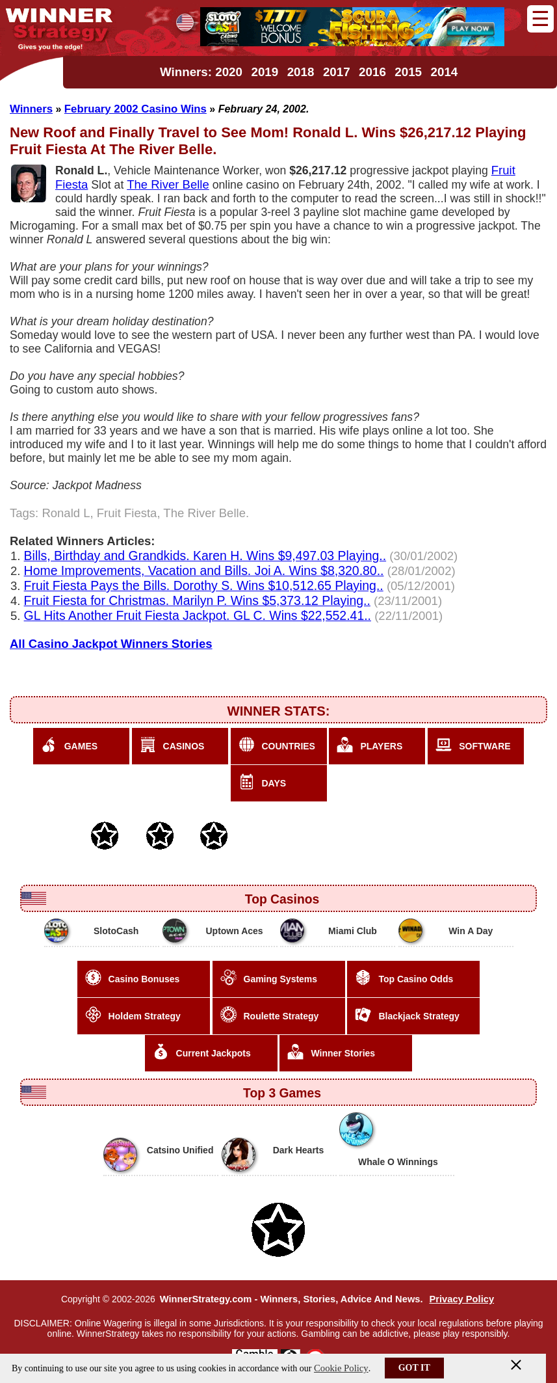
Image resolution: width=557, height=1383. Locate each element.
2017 (336, 72)
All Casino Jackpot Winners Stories (111, 644)
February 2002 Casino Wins (135, 109)
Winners (31, 109)
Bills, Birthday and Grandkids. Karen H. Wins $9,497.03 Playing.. (205, 555)
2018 (301, 72)
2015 (408, 72)
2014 (444, 72)
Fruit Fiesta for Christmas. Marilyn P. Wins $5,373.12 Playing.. (197, 600)
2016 (372, 72)
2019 (264, 72)
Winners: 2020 (201, 72)
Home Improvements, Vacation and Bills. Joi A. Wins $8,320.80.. (204, 570)
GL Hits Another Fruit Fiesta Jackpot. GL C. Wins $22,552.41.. (197, 615)
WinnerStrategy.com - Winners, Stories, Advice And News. (291, 1299)
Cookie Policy (341, 1368)
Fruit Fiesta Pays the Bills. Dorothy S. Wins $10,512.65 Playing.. (203, 585)
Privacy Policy (461, 1299)
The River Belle (168, 184)
